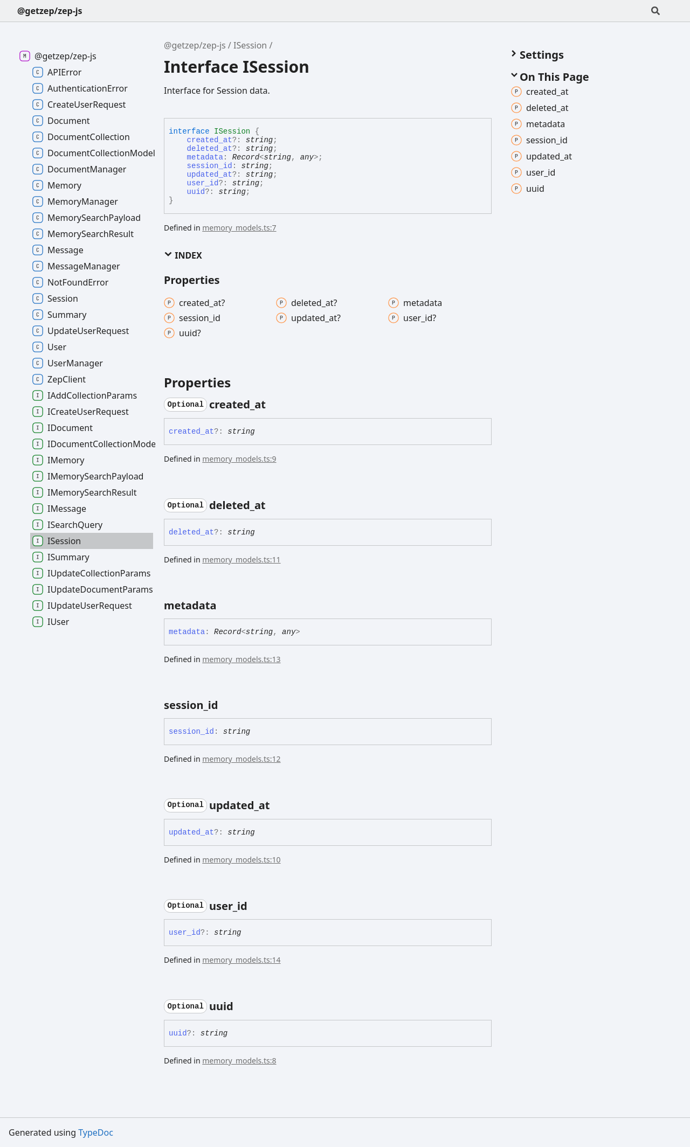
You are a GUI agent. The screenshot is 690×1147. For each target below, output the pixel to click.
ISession (250, 45)
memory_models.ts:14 (241, 960)
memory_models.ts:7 (239, 228)
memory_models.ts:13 (241, 659)
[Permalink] (275, 404)
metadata (205, 157)
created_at (209, 140)
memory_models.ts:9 (239, 459)
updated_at (209, 174)
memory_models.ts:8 (239, 1060)
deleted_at (209, 148)
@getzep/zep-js (49, 11)
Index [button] (183, 255)
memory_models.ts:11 (241, 559)
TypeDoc (95, 1132)
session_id (209, 166)
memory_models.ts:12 (241, 759)
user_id (203, 183)
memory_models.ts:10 (241, 859)
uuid (196, 191)
